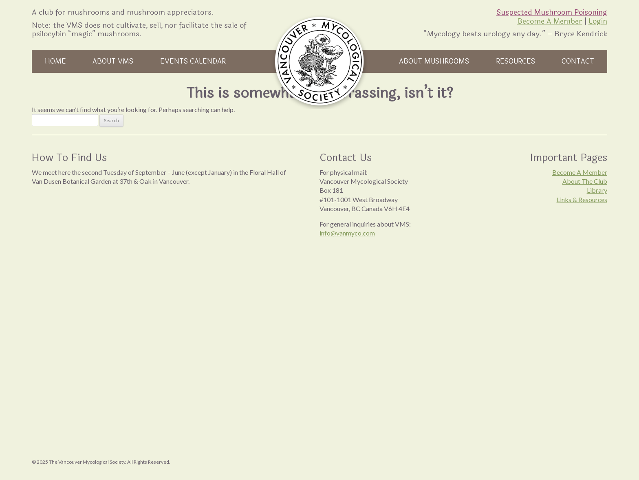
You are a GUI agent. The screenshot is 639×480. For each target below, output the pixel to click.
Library (597, 190)
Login (597, 21)
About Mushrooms (434, 61)
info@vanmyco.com (347, 233)
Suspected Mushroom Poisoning (551, 12)
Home (55, 61)
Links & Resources (582, 199)
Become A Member (549, 21)
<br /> (159, 273)
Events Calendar (193, 61)
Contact (578, 61)
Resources (515, 61)
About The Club (584, 181)
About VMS (113, 61)
